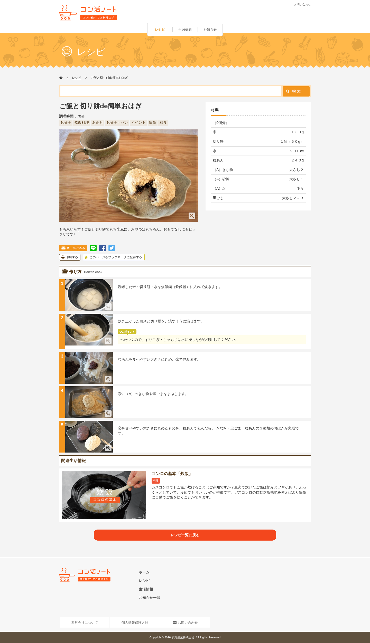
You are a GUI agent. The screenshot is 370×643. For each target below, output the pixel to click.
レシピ (160, 30)
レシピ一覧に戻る (185, 535)
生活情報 (185, 30)
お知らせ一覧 (149, 598)
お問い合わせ (302, 4)
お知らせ (211, 30)
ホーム (144, 572)
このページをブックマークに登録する (112, 257)
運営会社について (84, 623)
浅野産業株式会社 (183, 637)
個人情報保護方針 (135, 623)
